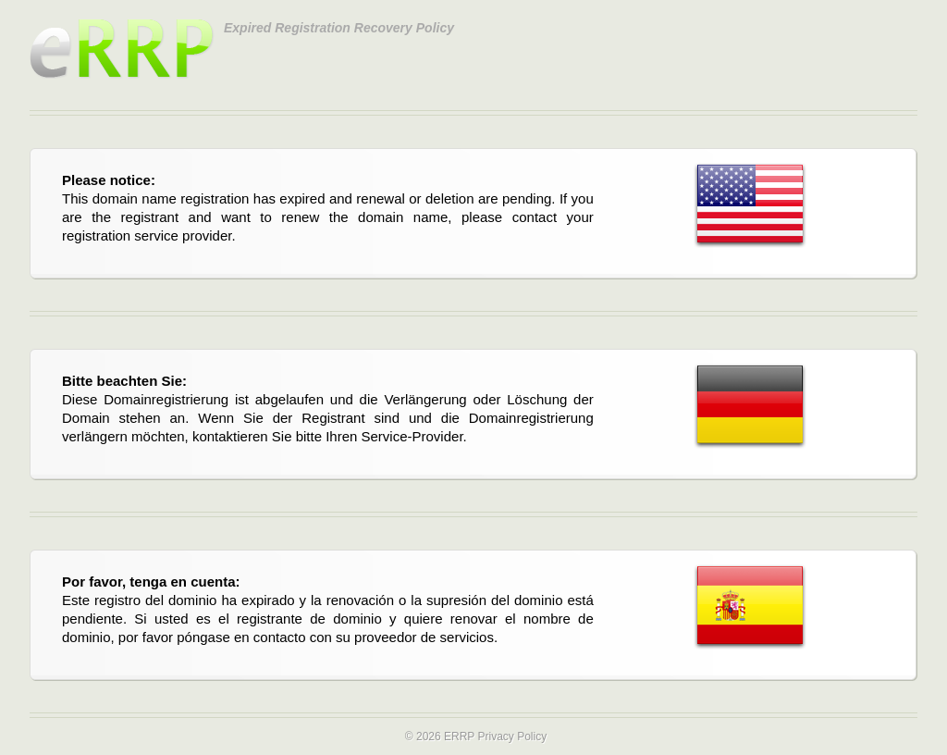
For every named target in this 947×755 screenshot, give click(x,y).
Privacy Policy (512, 736)
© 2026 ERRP (439, 736)
